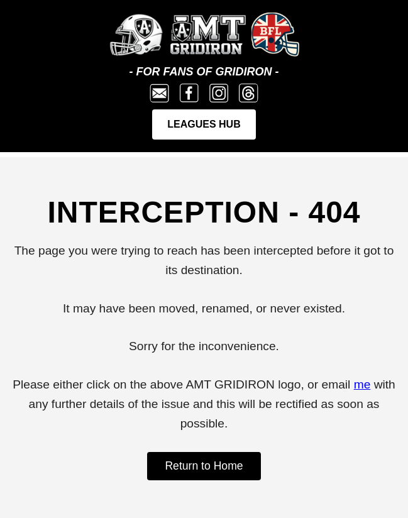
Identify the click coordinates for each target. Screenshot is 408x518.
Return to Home (204, 466)
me (362, 384)
